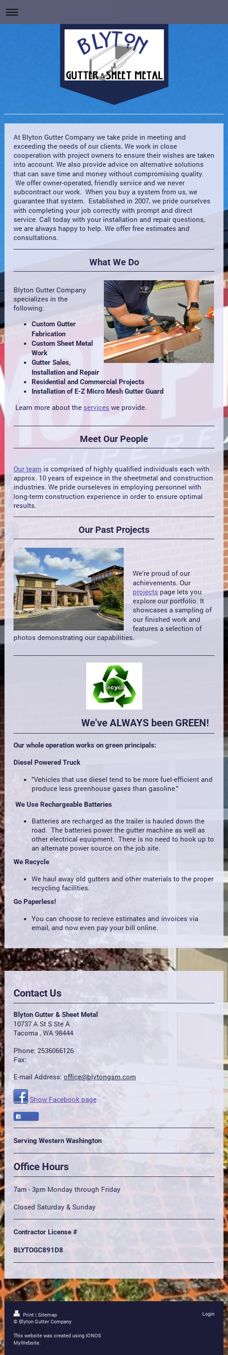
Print (24, 1314)
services (96, 407)
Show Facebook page (63, 1099)
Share (26, 1117)
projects (145, 591)
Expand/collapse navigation (114, 12)
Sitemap (47, 1314)
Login (208, 1313)
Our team (28, 468)
